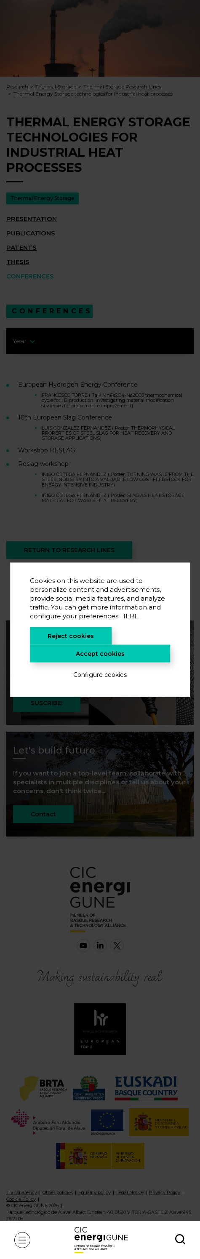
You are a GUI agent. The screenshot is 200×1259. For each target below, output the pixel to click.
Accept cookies (100, 653)
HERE (129, 616)
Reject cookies (71, 635)
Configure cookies (100, 674)
